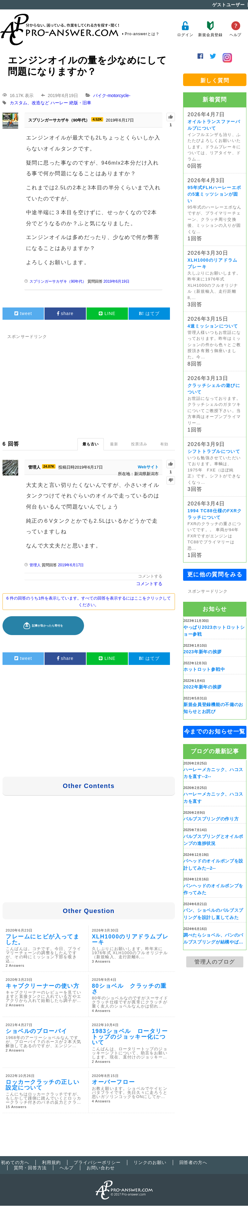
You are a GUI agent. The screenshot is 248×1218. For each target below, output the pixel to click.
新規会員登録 (210, 29)
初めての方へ (15, 1162)
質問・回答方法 (30, 1167)
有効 (164, 444)
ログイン (185, 29)
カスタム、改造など (29, 103)
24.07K (48, 466)
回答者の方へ (193, 1162)
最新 (114, 444)
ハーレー (59, 103)
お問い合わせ (101, 1167)
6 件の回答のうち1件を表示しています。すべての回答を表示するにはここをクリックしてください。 (88, 601)
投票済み (139, 444)
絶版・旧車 (80, 103)
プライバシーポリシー (97, 1162)
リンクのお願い (150, 1162)
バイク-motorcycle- (111, 95)
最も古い (90, 444)
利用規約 (51, 1162)
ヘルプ (236, 29)
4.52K (97, 119)
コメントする (150, 576)
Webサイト (148, 467)
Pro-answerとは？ (142, 34)
